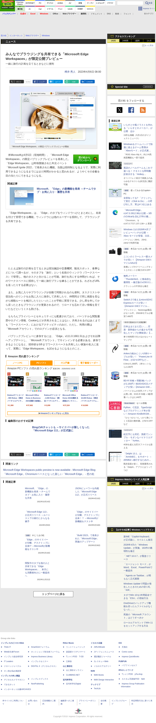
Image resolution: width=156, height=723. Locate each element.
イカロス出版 (96, 643)
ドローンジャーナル (12, 666)
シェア (42, 82)
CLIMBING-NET (73, 675)
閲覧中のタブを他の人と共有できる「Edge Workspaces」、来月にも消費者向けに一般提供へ (37, 569)
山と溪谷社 (67, 666)
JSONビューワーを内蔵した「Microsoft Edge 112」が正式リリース (87, 491)
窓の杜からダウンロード (87, 159)
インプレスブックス (39, 679)
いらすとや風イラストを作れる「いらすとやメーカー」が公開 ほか (138, 128)
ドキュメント (96, 14)
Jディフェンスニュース (104, 652)
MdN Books (99, 675)
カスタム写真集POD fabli (133, 679)
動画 (117, 14)
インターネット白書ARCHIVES (17, 689)
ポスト (18, 82)
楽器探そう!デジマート (76, 652)
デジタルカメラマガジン (14, 680)
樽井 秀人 (70, 71)
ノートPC (17, 363)
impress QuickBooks (130, 656)
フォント (127, 14)
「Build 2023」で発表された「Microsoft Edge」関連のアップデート (87, 538)
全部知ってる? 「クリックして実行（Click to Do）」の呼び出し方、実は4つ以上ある (138, 201)
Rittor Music (68, 643)
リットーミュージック (75, 647)
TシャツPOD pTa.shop (132, 674)
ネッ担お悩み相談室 (12, 671)
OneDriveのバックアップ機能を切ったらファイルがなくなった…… (138, 606)
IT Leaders (8, 661)
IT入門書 (65, 363)
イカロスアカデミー (102, 666)
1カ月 (149, 41)
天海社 (125, 647)
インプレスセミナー (39, 661)
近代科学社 (67, 680)
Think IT (7, 647)
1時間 (113, 41)
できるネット (9, 684)
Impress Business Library (42, 656)
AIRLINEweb (99, 647)
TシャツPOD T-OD (75, 656)
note (73, 82)
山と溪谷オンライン (74, 670)
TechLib (97, 688)
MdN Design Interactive (104, 680)
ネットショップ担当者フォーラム (45, 652)
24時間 (125, 41)
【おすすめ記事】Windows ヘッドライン (134, 530)
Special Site (121, 87)
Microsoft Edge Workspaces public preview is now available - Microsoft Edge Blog (49, 470)
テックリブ (95, 684)
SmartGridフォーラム (40, 647)
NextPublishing (37, 684)
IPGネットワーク (126, 670)
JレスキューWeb (101, 661)
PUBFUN (123, 661)
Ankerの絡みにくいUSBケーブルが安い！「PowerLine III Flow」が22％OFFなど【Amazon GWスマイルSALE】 (138, 359)
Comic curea (127, 652)
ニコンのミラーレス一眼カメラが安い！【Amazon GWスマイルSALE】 (138, 259)
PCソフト (41, 363)
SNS (109, 14)
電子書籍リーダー (89, 363)
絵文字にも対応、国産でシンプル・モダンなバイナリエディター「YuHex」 (138, 437)
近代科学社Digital (73, 684)
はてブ (57, 82)
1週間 (137, 41)
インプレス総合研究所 (13, 656)
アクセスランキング (125, 36)
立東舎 (69, 661)
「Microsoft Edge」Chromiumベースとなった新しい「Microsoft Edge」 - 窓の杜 (48, 474)
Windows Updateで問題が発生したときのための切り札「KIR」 (138, 586)
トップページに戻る (53, 594)
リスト (28, 82)
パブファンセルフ (129, 665)
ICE (120, 643)
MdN (93, 671)
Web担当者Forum (11, 652)
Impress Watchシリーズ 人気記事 (132, 479)
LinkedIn (89, 82)
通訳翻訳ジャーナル (102, 656)
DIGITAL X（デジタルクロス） (44, 666)
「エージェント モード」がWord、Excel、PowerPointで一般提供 (138, 567)
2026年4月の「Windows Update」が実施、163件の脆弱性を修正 (138, 547)
